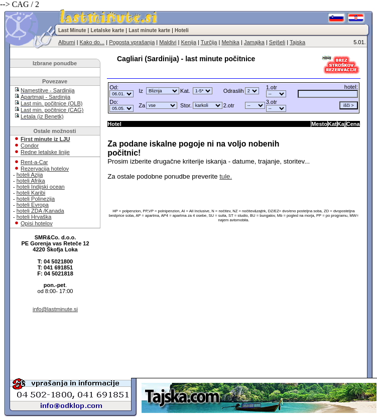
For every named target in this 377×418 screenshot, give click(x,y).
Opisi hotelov (37, 223)
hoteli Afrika (31, 181)
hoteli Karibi (31, 193)
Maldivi (167, 42)
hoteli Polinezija (36, 199)
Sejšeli (277, 42)
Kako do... (92, 42)
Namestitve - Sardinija (48, 90)
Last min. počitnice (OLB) (52, 103)
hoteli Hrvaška (34, 217)
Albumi (66, 42)
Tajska (297, 42)
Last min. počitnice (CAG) (52, 110)
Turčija (209, 42)
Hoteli (182, 30)
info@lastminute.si (55, 309)
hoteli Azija (30, 175)
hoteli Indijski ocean (41, 187)
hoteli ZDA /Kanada (40, 211)
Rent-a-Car (34, 162)
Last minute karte (149, 30)
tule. (225, 176)
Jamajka (254, 42)
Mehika (230, 42)
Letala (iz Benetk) (42, 116)
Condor (30, 146)
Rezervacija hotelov (45, 169)
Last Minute (72, 30)
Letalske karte (107, 30)
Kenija (188, 42)
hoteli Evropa (33, 205)
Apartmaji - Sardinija (45, 97)
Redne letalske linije (45, 152)
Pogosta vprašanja (132, 42)
